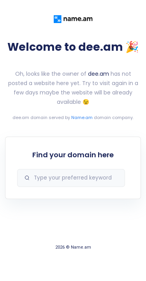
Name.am (82, 117)
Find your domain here (73, 155)
